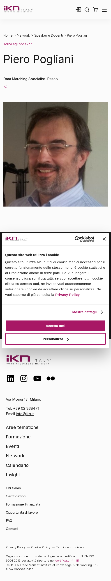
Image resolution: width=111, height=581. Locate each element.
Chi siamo (13, 488)
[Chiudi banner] (104, 239)
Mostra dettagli (84, 312)
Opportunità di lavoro (22, 512)
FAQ (9, 520)
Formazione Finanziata (23, 504)
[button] (95, 9)
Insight (13, 475)
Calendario (17, 465)
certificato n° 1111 (67, 560)
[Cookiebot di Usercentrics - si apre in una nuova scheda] (74, 239)
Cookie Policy (40, 547)
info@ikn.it (25, 414)
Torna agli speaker (17, 44)
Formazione (18, 437)
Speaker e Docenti (48, 35)
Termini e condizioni (70, 547)
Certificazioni (16, 496)
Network (23, 35)
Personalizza (56, 339)
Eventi (12, 446)
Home (8, 35)
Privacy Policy (67, 294)
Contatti (12, 529)
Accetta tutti (55, 326)
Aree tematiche (22, 427)
